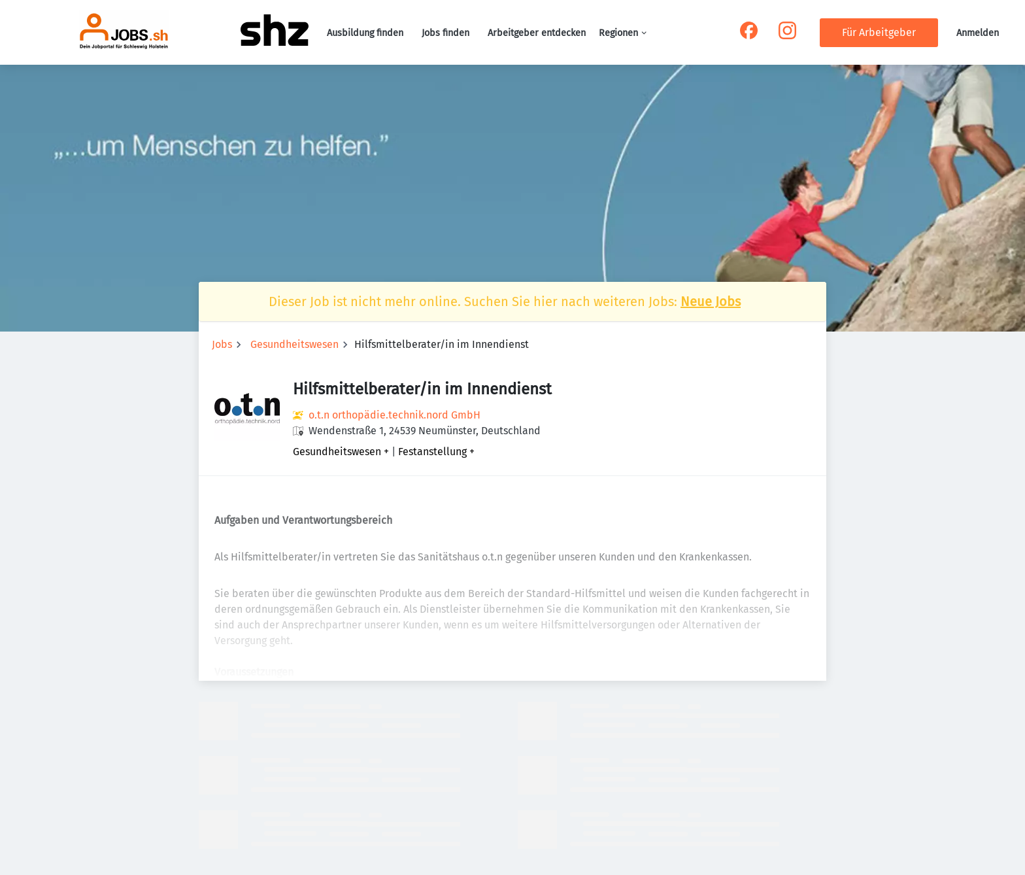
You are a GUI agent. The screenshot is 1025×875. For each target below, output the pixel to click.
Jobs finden (445, 33)
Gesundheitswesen (294, 344)
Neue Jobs (711, 301)
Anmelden (977, 33)
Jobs (222, 344)
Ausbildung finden (365, 33)
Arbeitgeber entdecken (537, 33)
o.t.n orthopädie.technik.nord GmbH (394, 415)
